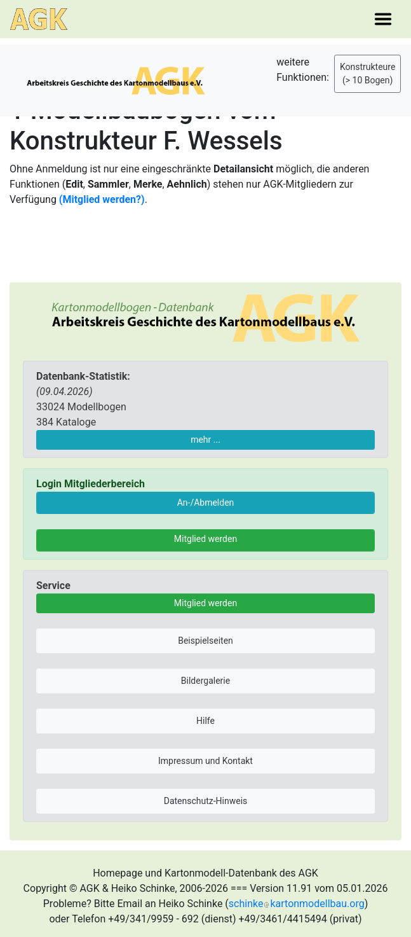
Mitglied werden (205, 539)
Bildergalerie (205, 681)
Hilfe (205, 721)
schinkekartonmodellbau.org (297, 904)
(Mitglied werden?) (102, 199)
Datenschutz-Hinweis (206, 801)
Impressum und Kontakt (205, 761)
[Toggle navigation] (383, 19)
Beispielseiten (205, 640)
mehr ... (205, 439)
